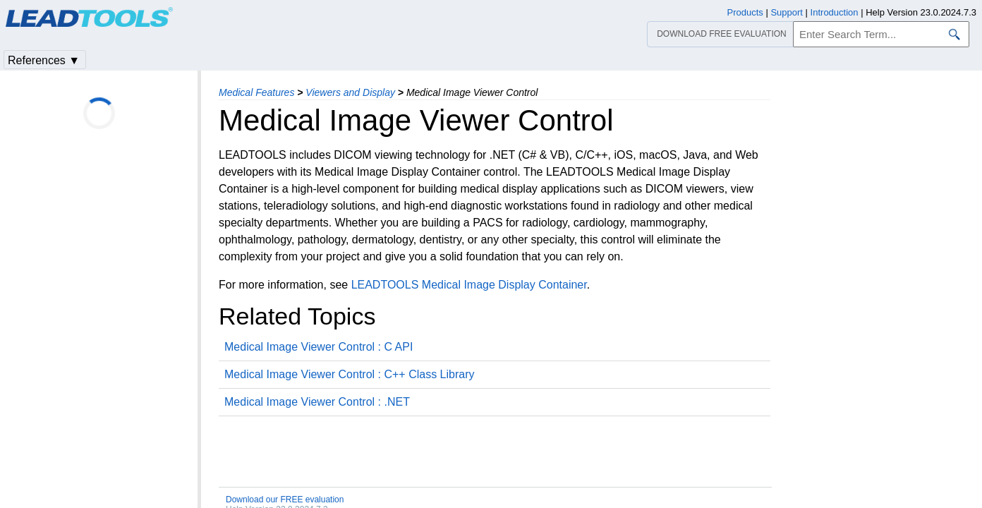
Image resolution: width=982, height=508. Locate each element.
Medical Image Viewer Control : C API (318, 347)
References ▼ (44, 60)
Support (786, 12)
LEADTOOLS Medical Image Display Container (469, 285)
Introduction (835, 12)
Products (745, 12)
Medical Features (256, 92)
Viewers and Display (350, 92)
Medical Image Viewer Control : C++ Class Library (349, 374)
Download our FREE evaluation (285, 499)
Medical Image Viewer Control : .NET (317, 402)
